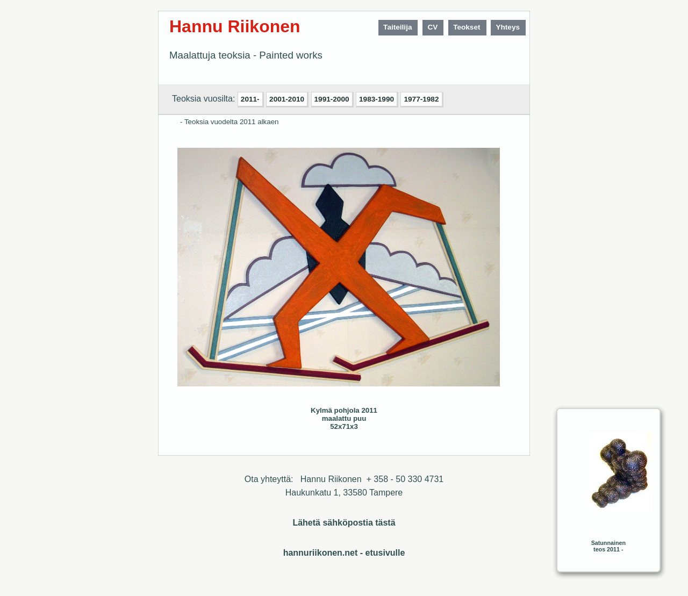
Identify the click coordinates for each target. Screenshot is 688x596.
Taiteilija (397, 27)
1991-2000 (331, 99)
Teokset (466, 27)
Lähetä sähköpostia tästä (343, 522)
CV (432, 27)
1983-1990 (376, 99)
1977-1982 (421, 99)
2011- (250, 99)
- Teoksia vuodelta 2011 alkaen (229, 122)
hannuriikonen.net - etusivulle (344, 552)
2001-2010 (286, 99)
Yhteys (508, 27)
